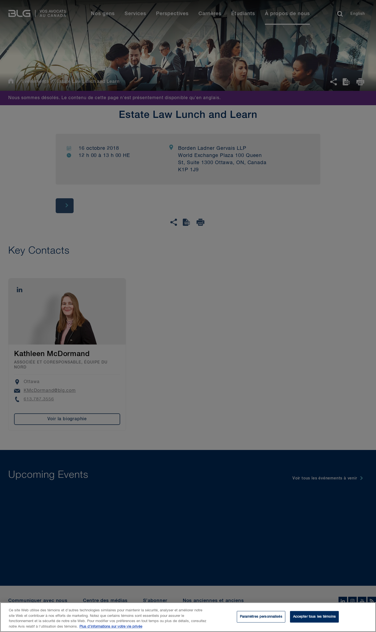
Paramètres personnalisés (261, 618)
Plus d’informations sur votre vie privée (110, 628)
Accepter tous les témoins (314, 618)
